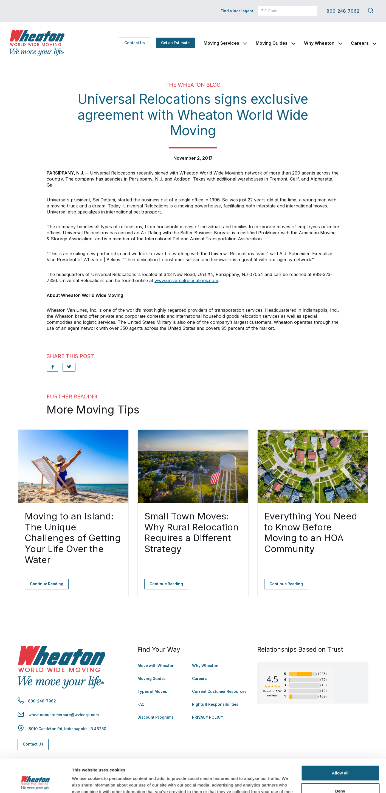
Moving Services (221, 43)
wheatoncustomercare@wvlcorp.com (64, 715)
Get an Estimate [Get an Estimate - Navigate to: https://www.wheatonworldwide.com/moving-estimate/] (175, 43)
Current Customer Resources (219, 691)
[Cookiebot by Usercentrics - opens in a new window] (36, 782)
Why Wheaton (319, 43)
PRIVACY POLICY (207, 717)
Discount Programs (155, 717)
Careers (360, 43)
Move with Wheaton (155, 665)
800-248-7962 (342, 11)
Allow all (340, 741)
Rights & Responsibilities (215, 704)
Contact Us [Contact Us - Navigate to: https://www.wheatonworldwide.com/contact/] (134, 43)
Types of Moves (152, 691)
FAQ (141, 704)
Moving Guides (272, 43)
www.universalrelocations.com (186, 280)
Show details (84, 782)
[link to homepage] (37, 43)
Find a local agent (237, 11)
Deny (340, 759)
